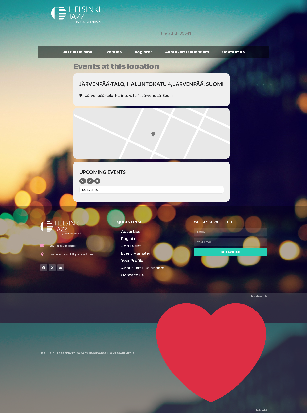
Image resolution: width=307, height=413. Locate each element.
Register (143, 51)
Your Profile (132, 260)
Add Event (131, 245)
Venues (114, 51)
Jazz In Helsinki (78, 51)
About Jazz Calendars (187, 51)
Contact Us (233, 51)
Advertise (130, 231)
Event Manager (135, 253)
